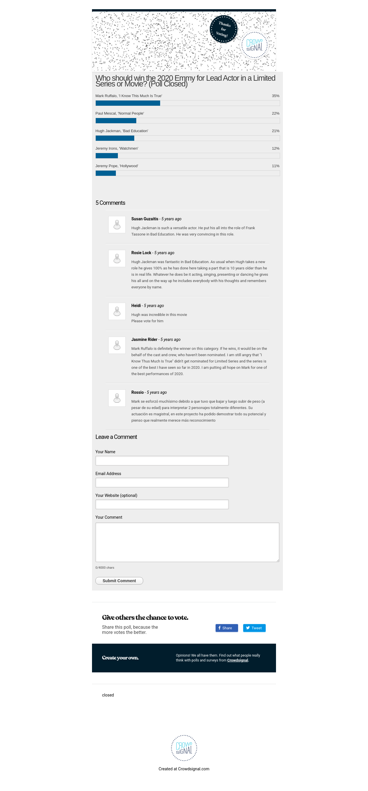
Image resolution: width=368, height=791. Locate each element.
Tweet (254, 628)
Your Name (105, 451)
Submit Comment (119, 580)
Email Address (108, 473)
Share (225, 628)
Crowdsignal (237, 660)
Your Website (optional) (116, 495)
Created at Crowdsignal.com (184, 769)
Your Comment (108, 517)
